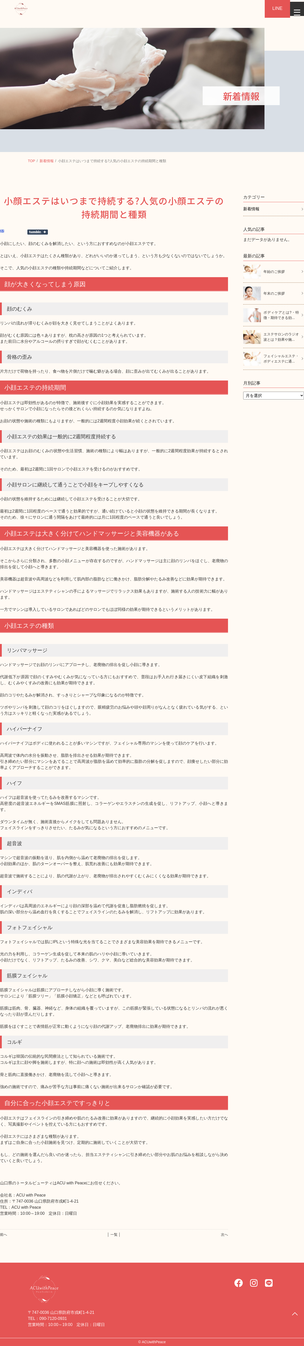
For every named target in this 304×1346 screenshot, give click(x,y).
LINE (271, 8)
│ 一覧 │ (114, 1235)
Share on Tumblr (37, 232)
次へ (224, 1235)
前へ (3, 1235)
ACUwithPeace (154, 1342)
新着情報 (47, 161)
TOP (31, 161)
